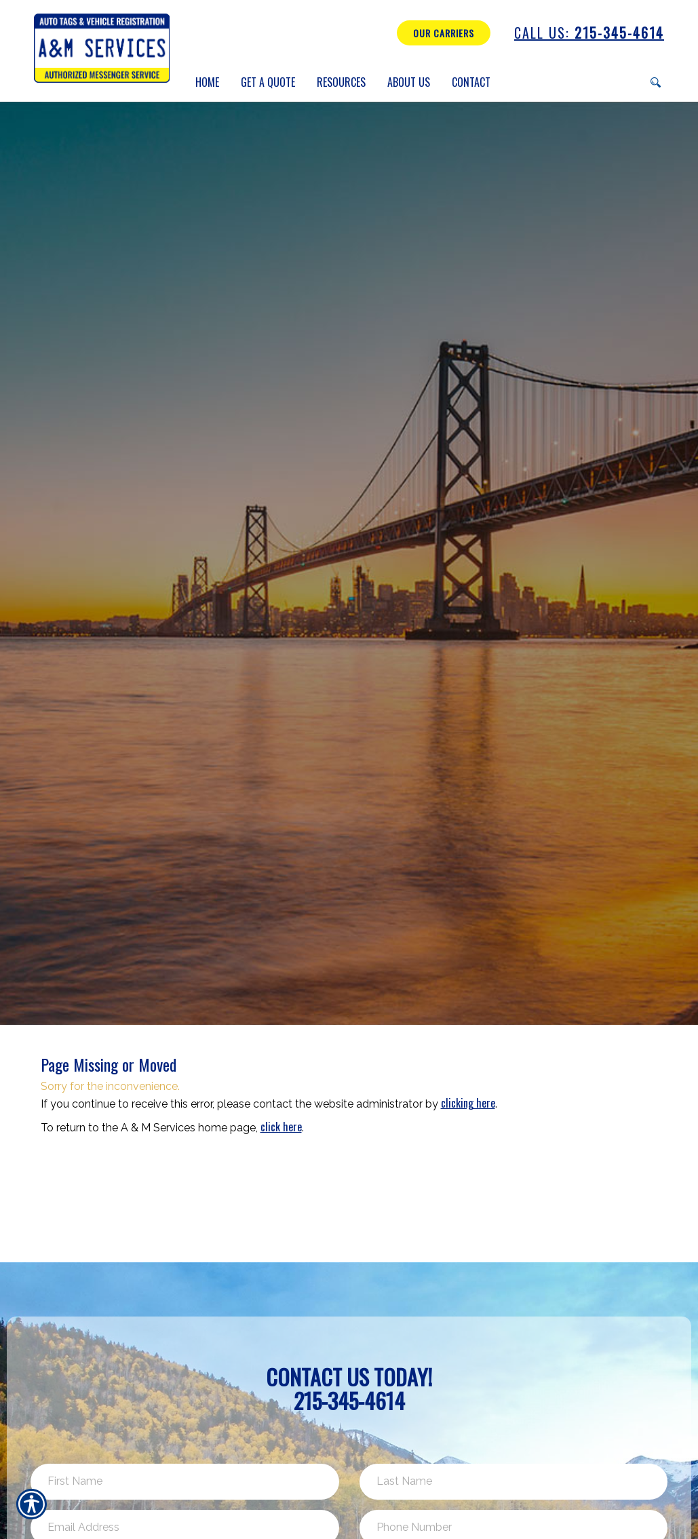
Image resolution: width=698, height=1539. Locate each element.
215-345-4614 (589, 33)
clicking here (468, 1103)
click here (281, 1126)
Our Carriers (443, 33)
